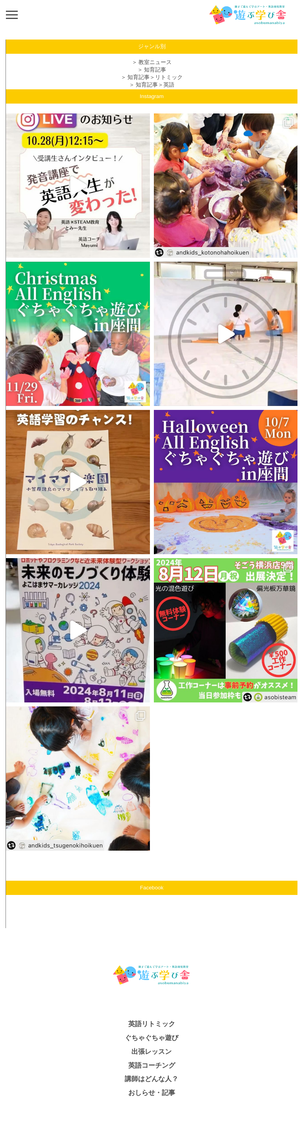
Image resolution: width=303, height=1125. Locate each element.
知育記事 (155, 70)
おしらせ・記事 (151, 1093)
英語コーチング (151, 1065)
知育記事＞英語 (155, 85)
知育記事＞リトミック (155, 77)
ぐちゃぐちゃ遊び (151, 1038)
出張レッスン (151, 1051)
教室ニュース (155, 62)
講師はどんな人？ (151, 1079)
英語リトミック (151, 1024)
